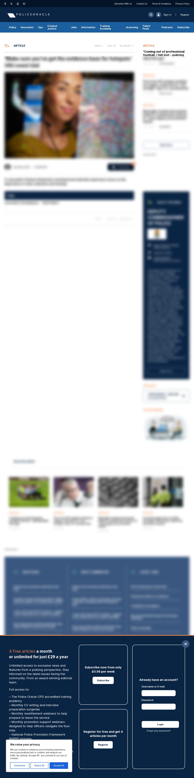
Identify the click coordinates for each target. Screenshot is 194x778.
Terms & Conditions (161, 3)
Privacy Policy (182, 3)
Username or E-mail (153, 686)
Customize (19, 765)
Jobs (74, 27)
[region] (39, 756)
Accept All (59, 765)
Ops (40, 27)
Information (88, 27)
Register (103, 744)
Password (147, 700)
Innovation (27, 27)
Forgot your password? (159, 730)
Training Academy (105, 27)
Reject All (39, 765)
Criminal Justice (52, 27)
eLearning (132, 27)
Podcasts (167, 27)
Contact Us (141, 3)
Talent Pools (146, 27)
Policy (12, 27)
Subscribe (183, 27)
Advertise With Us (123, 3)
